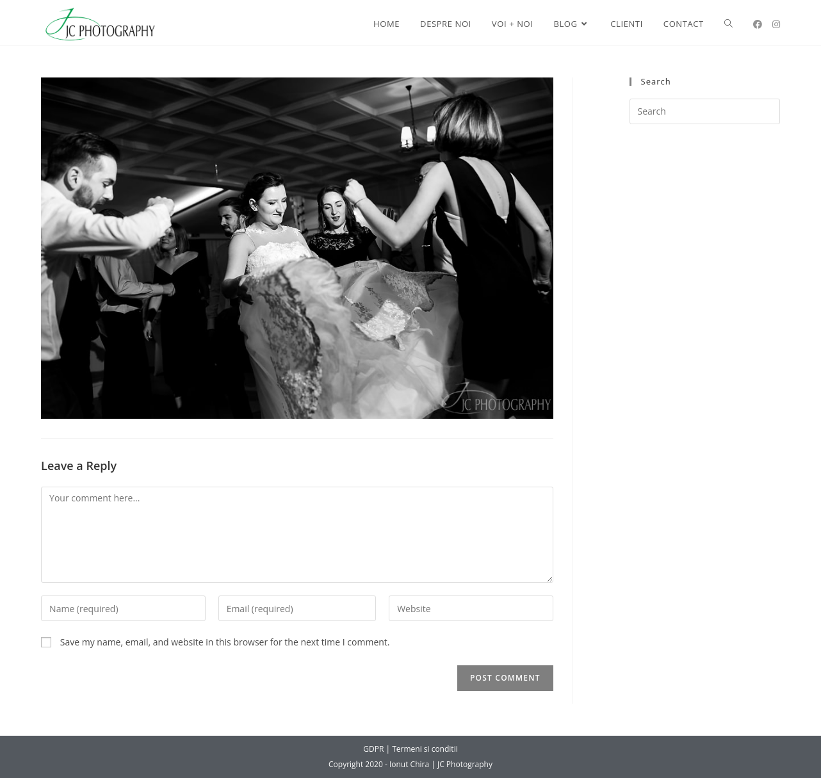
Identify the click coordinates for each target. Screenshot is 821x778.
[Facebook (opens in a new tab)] (757, 24)
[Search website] (728, 24)
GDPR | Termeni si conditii (410, 748)
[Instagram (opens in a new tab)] (776, 24)
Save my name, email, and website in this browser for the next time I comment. (225, 642)
